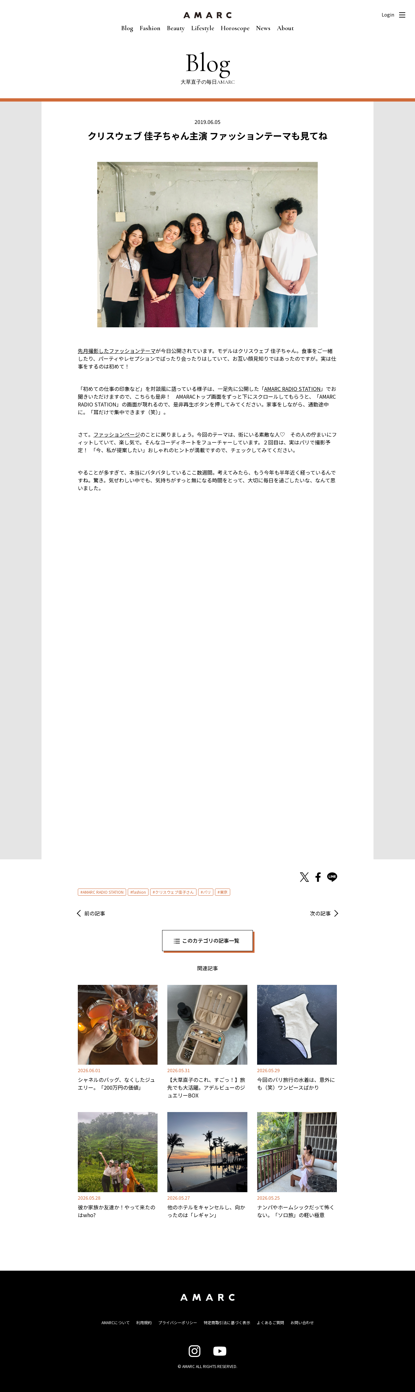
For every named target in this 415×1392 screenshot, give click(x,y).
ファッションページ (116, 434)
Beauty (176, 28)
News (263, 28)
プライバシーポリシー (177, 1322)
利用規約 (144, 1322)
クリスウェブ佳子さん (174, 892)
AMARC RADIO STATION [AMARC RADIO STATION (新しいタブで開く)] (292, 389)
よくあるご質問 (270, 1322)
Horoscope (235, 28)
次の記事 (320, 913)
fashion (139, 892)
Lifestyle (202, 28)
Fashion (150, 28)
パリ (207, 892)
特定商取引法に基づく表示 (227, 1322)
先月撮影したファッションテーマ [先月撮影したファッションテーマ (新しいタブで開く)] (117, 351)
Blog (127, 28)
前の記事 (94, 913)
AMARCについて (115, 1322)
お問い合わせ (302, 1322)
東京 (224, 892)
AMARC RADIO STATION (103, 892)
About (285, 28)
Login (388, 14)
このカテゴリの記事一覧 (210, 940)
